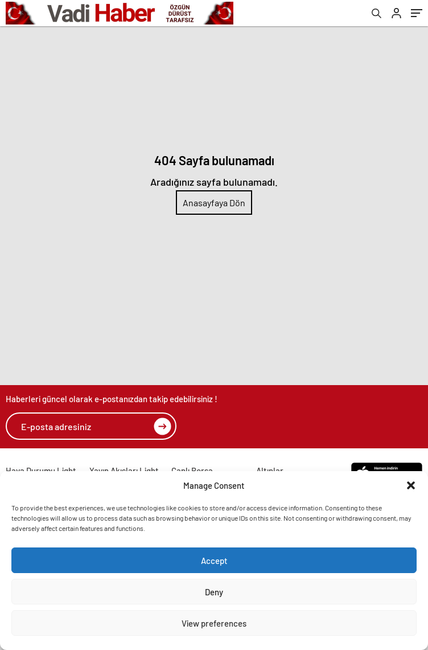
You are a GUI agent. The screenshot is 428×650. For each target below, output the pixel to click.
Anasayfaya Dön (214, 202)
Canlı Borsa (192, 470)
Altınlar (269, 470)
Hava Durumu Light (41, 470)
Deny (214, 592)
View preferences (214, 623)
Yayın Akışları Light (124, 470)
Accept (214, 560)
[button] (411, 485)
